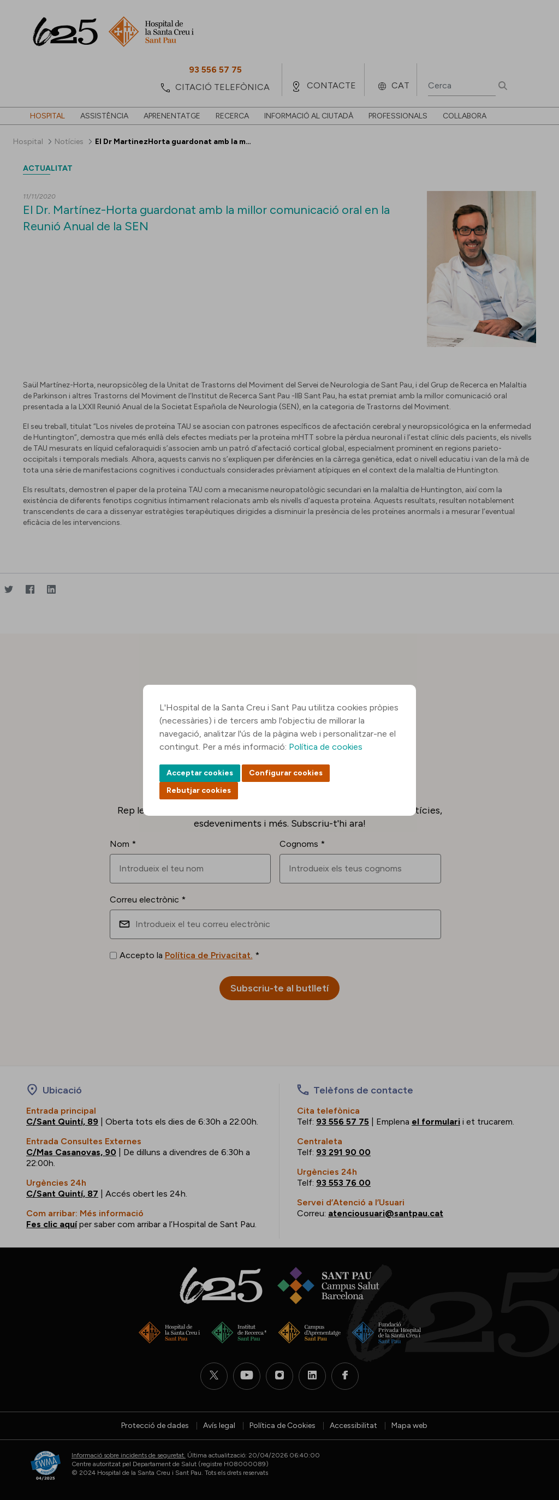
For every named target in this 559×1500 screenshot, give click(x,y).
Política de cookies (325, 747)
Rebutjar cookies (198, 790)
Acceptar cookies (199, 773)
